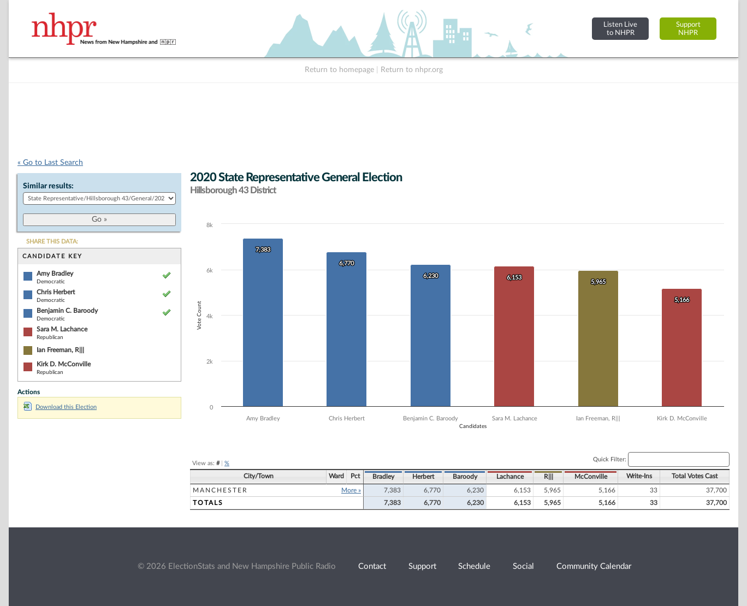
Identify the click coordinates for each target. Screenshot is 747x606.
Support (422, 566)
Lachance (510, 476)
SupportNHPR (688, 28)
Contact (372, 566)
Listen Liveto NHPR (620, 28)
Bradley (383, 476)
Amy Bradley (55, 273)
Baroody (465, 476)
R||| (548, 476)
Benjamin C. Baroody (67, 310)
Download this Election (60, 407)
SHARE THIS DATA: (52, 242)
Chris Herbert (56, 292)
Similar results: (48, 186)
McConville (590, 476)
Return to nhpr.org (412, 70)
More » (351, 490)
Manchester (220, 490)
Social (523, 566)
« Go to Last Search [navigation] (50, 163)
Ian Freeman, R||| (60, 350)
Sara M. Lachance (62, 329)
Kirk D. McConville (64, 364)
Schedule (474, 566)
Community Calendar (593, 566)
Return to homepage (339, 70)
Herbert (423, 476)
